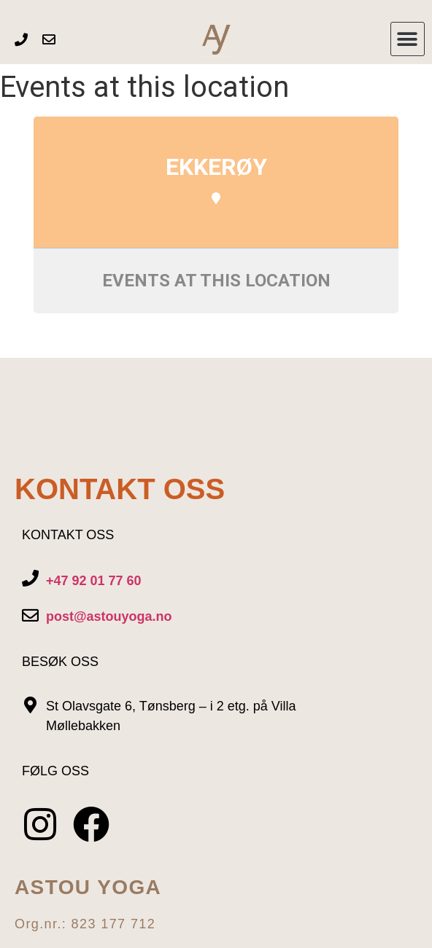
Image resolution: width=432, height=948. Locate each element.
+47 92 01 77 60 (94, 580)
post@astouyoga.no (109, 616)
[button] (407, 39)
